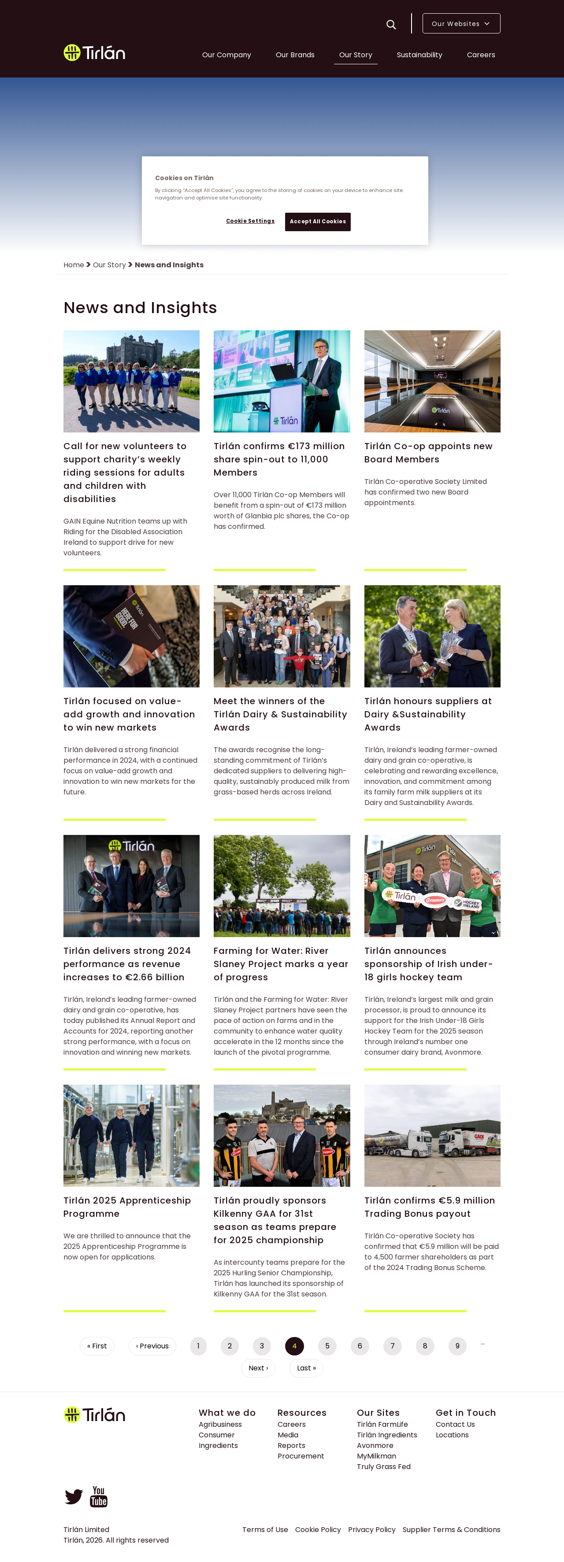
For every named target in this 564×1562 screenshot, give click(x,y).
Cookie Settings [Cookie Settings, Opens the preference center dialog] (250, 221)
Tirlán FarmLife (382, 1426)
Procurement (301, 1458)
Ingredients (218, 1447)
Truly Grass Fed (384, 1468)
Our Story (355, 56)
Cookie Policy (318, 1531)
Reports (291, 1447)
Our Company (226, 56)
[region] (285, 200)
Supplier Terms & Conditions (452, 1531)
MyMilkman (376, 1458)
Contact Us (455, 1426)
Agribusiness (220, 1426)
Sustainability (419, 56)
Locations (452, 1437)
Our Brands (295, 56)
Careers (481, 56)
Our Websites (461, 24)
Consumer (217, 1437)
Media (288, 1437)
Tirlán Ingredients (387, 1437)
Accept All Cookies (318, 221)
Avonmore (375, 1447)
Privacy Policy (372, 1531)
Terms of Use (265, 1531)
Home (73, 267)
